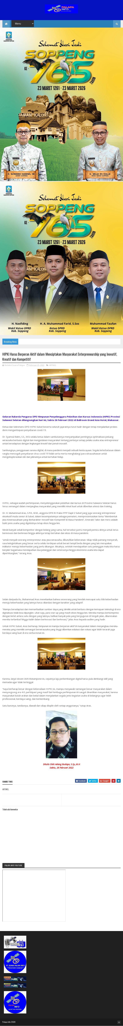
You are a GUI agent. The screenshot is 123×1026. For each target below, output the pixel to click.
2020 (13, 1022)
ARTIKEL (52, 365)
